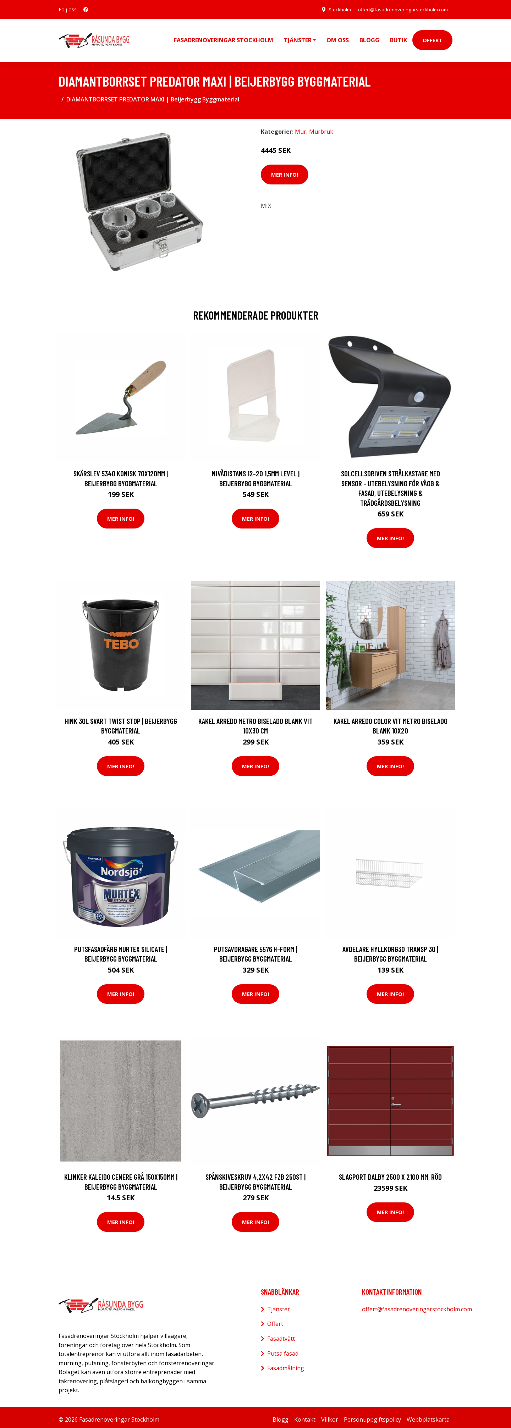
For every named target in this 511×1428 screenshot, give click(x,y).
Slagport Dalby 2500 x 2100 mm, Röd (390, 1171)
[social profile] (86, 9)
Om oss (337, 37)
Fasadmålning (285, 1363)
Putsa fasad (282, 1348)
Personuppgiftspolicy (372, 1414)
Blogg (369, 37)
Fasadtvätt (281, 1334)
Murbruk (321, 127)
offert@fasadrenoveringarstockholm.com (399, 9)
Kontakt (304, 1414)
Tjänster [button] (298, 37)
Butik (398, 37)
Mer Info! (284, 169)
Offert (432, 37)
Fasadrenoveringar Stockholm (223, 37)
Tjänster (278, 1304)
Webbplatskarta (428, 1414)
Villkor (329, 1414)
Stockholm (331, 9)
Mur (300, 127)
